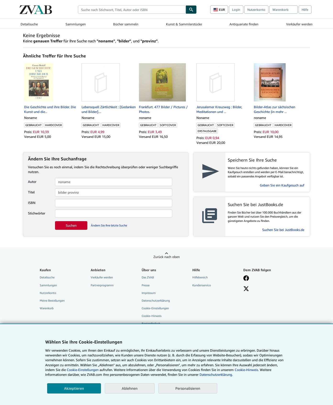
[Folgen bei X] (246, 289)
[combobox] (132, 10)
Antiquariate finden (243, 24)
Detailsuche (29, 24)
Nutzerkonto (256, 9)
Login (236, 9)
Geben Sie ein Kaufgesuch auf (282, 185)
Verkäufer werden (299, 24)
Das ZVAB (148, 277)
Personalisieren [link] (187, 388)
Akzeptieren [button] (74, 388)
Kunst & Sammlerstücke (184, 24)
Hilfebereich (200, 277)
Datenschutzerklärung (156, 300)
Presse (146, 285)
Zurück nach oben (166, 257)
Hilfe (305, 9)
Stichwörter (36, 213)
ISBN (31, 203)
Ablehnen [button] (130, 388)
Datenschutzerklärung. (216, 374)
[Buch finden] (191, 10)
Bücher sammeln (125, 24)
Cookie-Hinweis (151, 316)
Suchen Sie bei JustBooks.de (283, 230)
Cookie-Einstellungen (83, 370)
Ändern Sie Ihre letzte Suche (109, 225)
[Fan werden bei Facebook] (246, 278)
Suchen (71, 225)
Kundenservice (201, 285)
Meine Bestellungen (52, 300)
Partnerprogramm (102, 285)
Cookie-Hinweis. (247, 370)
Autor (32, 182)
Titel (31, 192)
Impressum (149, 293)
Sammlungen (76, 24)
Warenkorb (47, 308)
